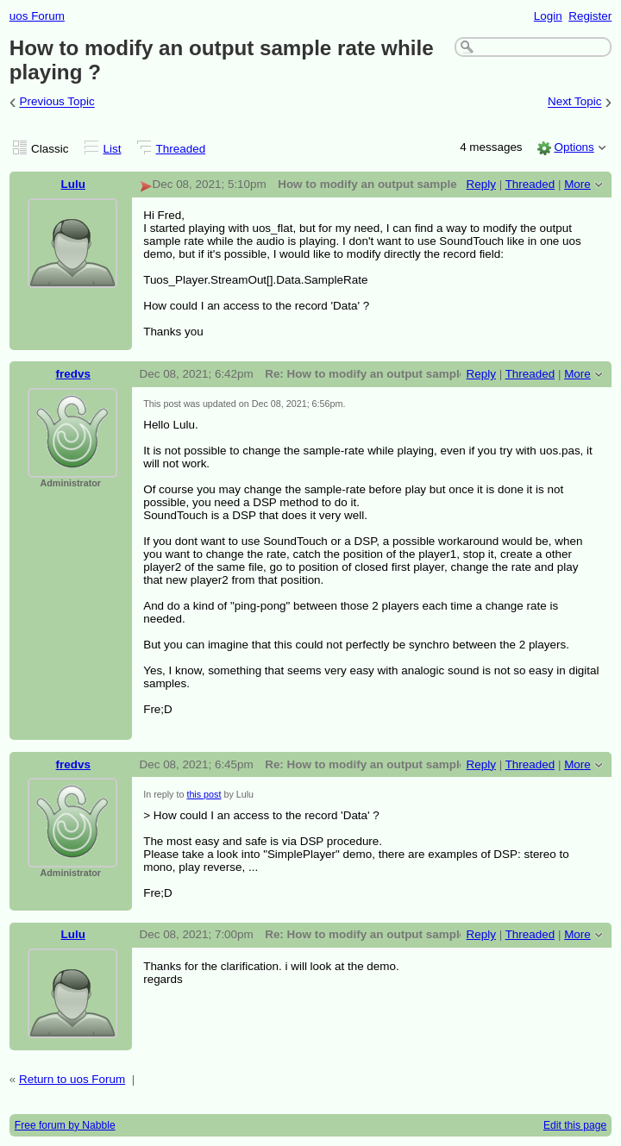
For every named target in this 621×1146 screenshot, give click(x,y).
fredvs (73, 373)
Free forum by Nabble (65, 1125)
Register (590, 15)
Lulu (73, 184)
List (113, 148)
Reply (481, 184)
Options (573, 147)
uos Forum (37, 15)
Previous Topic (57, 102)
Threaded (181, 148)
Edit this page (574, 1125)
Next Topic (575, 102)
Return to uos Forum (72, 1079)
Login (548, 15)
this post (203, 794)
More (577, 184)
